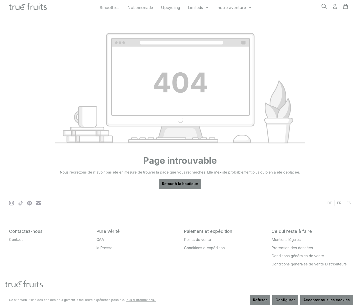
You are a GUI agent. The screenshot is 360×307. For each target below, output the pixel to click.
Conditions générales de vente (298, 255)
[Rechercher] (324, 8)
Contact (16, 239)
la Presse (104, 247)
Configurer (285, 300)
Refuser (260, 300)
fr (339, 202)
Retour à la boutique (180, 184)
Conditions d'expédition (204, 247)
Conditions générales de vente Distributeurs (309, 264)
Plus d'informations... (141, 300)
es (349, 202)
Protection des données (292, 247)
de (330, 202)
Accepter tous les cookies (327, 300)
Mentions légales (286, 239)
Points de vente (197, 239)
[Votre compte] (335, 8)
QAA (100, 239)
